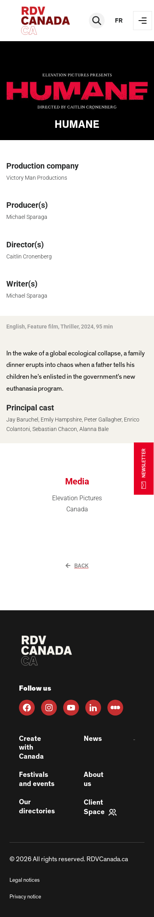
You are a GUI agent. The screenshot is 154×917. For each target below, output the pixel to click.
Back (77, 566)
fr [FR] (119, 20)
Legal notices (24, 880)
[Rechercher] (97, 20)
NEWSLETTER (143, 468)
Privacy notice (25, 897)
